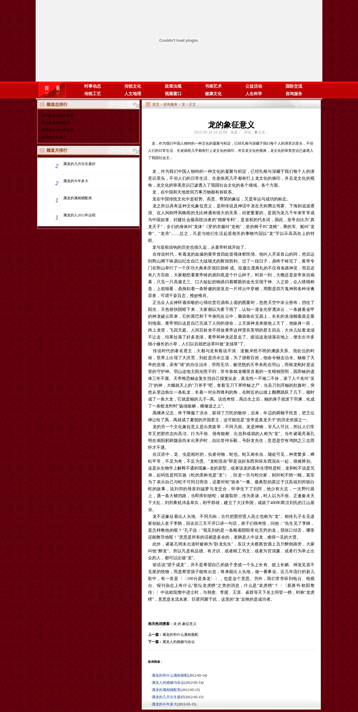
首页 (155, 104)
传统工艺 (92, 94)
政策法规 (173, 86)
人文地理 (132, 94)
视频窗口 (173, 94)
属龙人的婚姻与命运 (178, 642)
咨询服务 (294, 94)
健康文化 (213, 94)
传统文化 (132, 86)
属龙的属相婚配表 (55, 123)
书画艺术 (213, 86)
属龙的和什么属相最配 (180, 634)
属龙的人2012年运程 (57, 130)
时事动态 (92, 86)
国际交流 (294, 86)
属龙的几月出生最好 (57, 115)
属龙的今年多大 (54, 137)
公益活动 (253, 86)
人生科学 (253, 94)
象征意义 (189, 624)
